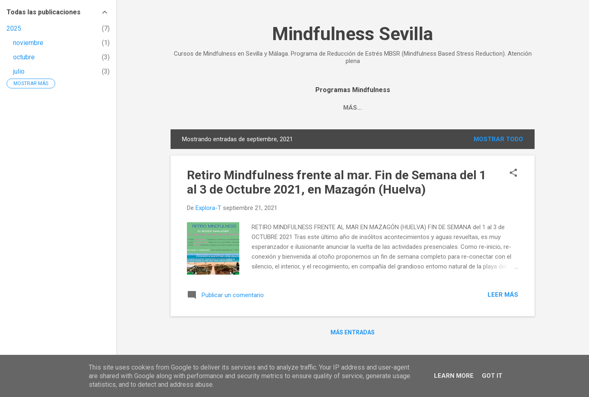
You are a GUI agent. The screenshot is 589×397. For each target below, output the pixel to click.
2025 (14, 28)
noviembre (28, 43)
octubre (24, 57)
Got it (492, 375)
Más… (430, 107)
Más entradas (352, 332)
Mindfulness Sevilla (352, 34)
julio (19, 71)
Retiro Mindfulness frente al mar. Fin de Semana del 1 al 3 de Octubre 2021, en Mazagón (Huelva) (336, 182)
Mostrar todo (498, 139)
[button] (513, 173)
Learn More (454, 375)
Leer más (503, 294)
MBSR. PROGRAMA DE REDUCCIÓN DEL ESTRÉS (336, 107)
